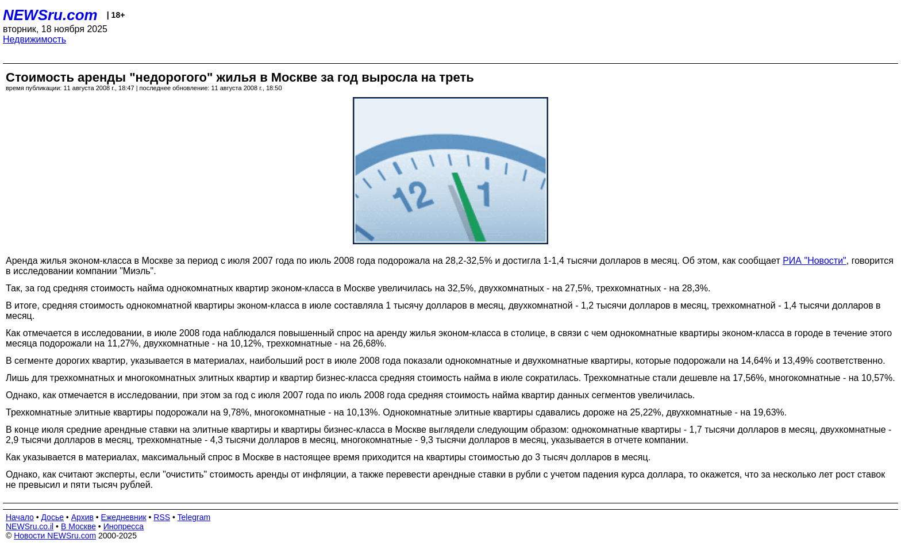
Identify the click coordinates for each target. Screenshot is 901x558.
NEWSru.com (50, 15)
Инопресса (123, 526)
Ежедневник (124, 517)
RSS (161, 517)
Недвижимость (34, 39)
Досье (52, 517)
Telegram (194, 517)
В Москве (78, 526)
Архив (82, 517)
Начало (20, 517)
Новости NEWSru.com (55, 535)
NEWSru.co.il (29, 526)
